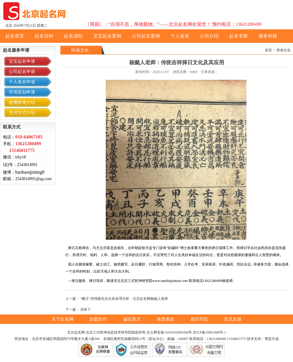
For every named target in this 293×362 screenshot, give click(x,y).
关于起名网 (63, 319)
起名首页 (14, 35)
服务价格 (267, 35)
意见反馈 (232, 319)
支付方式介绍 (22, 112)
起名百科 (44, 35)
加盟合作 (98, 319)
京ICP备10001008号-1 (209, 332)
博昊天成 (272, 339)
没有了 (85, 309)
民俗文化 (284, 50)
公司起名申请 (22, 71)
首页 (268, 50)
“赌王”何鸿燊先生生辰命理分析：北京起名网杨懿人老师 (124, 299)
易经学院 (199, 319)
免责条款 (166, 319)
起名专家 (238, 35)
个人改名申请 (22, 81)
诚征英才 (132, 319)
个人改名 (180, 35)
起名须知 (73, 35)
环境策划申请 (22, 92)
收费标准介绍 (22, 102)
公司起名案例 (146, 35)
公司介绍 (209, 35)
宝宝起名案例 (107, 35)
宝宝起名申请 (22, 61)
